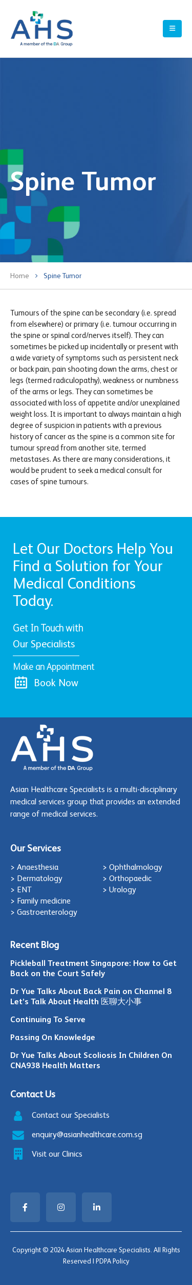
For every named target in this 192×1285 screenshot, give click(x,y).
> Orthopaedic (127, 878)
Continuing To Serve (48, 1019)
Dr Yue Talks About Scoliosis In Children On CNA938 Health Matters (91, 1060)
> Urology (119, 889)
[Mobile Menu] (172, 28)
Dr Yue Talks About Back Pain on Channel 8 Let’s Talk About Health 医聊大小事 (91, 996)
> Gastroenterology (43, 912)
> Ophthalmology (132, 867)
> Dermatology (36, 878)
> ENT (21, 889)
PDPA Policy (112, 1261)
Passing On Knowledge (52, 1037)
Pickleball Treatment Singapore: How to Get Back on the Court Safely (93, 968)
